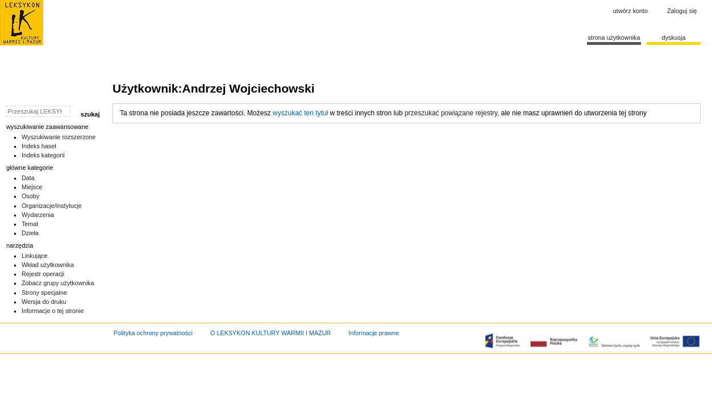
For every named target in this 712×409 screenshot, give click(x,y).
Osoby (30, 196)
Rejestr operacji (43, 273)
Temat (30, 223)
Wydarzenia (38, 214)
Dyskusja (673, 37)
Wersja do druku (44, 301)
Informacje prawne (373, 332)
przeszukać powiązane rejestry (451, 113)
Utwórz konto (630, 10)
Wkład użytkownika (48, 264)
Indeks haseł (39, 146)
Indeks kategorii (43, 155)
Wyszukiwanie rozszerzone (59, 136)
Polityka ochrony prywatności (153, 332)
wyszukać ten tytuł (300, 113)
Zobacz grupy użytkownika (58, 282)
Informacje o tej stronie (53, 310)
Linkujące (35, 255)
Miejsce (32, 186)
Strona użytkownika (614, 37)
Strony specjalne (44, 292)
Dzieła (30, 232)
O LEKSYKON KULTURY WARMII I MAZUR (270, 332)
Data (28, 177)
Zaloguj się (682, 10)
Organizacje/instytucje (52, 205)
